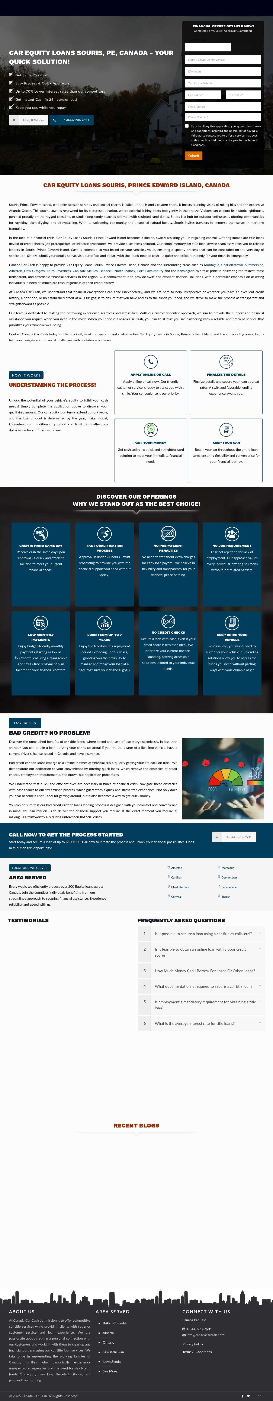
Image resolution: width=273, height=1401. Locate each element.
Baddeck (106, 271)
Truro (51, 271)
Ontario (108, 1342)
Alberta (108, 1333)
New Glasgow (34, 271)
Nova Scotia (112, 1361)
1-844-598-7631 (198, 1329)
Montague (211, 265)
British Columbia (115, 1323)
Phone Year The (195, 40)
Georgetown (229, 877)
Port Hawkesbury (150, 271)
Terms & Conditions (197, 1352)
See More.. (111, 1371)
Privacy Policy (192, 1344)
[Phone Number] (223, 117)
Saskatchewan (113, 1352)
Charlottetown (232, 265)
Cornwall (176, 896)
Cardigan (176, 877)
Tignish (226, 896)
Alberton (15, 271)
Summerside (254, 265)
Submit (193, 156)
